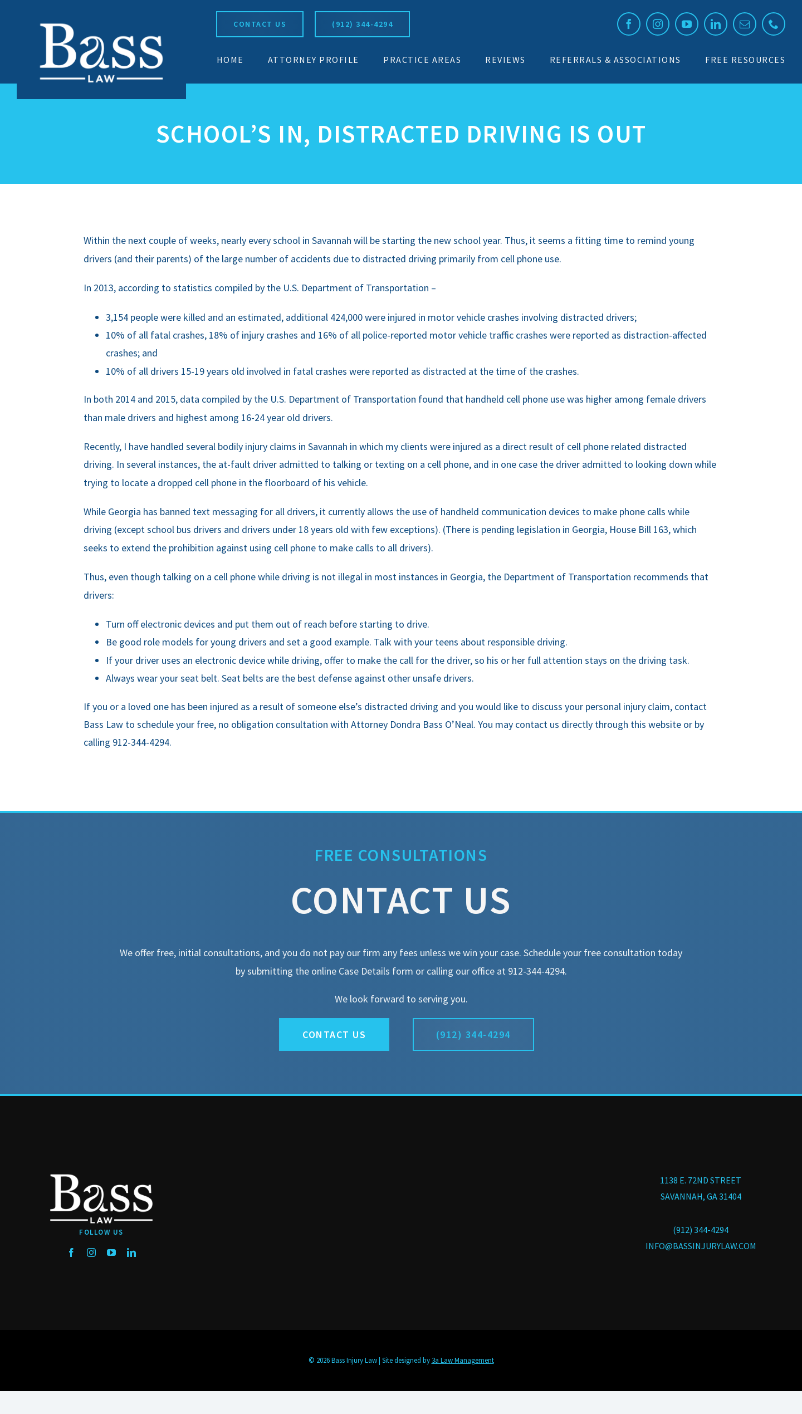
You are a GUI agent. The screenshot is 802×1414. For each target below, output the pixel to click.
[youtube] (686, 24)
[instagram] (657, 24)
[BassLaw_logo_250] (101, 22)
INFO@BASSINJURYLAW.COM (700, 1245)
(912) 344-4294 (700, 1229)
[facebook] (628, 24)
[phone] (773, 24)
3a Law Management (463, 1360)
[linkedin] (715, 24)
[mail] (744, 24)
